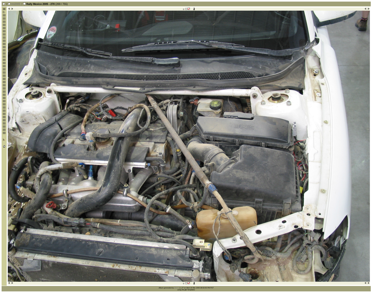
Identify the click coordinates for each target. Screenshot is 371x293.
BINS (176, 288)
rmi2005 (14, 4)
